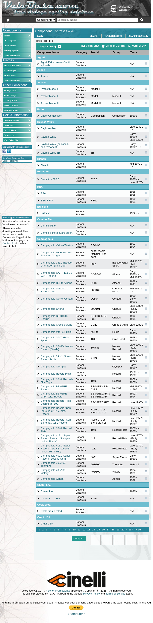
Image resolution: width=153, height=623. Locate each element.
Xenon (116, 478)
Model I (116, 96)
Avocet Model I (49, 96)
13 (88, 529)
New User (128, 25)
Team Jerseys (10, 95)
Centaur (117, 298)
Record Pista (119, 429)
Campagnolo (45, 238)
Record (116, 373)
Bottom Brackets (81, 64)
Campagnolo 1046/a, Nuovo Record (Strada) (57, 348)
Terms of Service (115, 593)
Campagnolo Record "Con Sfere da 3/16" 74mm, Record (56, 410)
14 (93, 529)
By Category (10, 40)
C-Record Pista (118, 290)
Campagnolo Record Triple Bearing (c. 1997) (56, 402)
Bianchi (42, 158)
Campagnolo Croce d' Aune (56, 324)
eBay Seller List (11, 140)
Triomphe (117, 464)
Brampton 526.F (50, 179)
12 (83, 529)
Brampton (43, 171)
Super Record (120, 457)
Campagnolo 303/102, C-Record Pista (55, 290)
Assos (41, 69)
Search (7, 35)
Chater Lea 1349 (50, 498)
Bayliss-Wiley (45, 121)
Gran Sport (118, 339)
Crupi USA (43, 517)
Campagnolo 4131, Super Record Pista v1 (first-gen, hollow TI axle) (56, 438)
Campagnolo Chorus (52, 308)
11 (78, 529)
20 (122, 529)
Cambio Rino (45, 219)
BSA (40, 187)
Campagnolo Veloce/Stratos (57, 245)
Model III (117, 103)
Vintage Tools (10, 90)
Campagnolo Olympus (53, 366)
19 (118, 529)
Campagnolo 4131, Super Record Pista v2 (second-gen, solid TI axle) (55, 448)
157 (130, 529)
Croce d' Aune (120, 324)
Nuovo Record (116, 348)
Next (138, 529)
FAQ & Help (10, 130)
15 (98, 529)
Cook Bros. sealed (51, 511)
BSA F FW (47, 200)
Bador (41, 109)
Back (40, 36)
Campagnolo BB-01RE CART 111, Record (54, 395)
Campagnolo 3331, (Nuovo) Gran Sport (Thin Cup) (57, 264)
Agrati (41, 57)
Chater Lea (44, 484)
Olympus (117, 366)
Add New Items (11, 110)
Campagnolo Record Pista (56, 373)
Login (115, 25)
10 (74, 529)
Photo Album (10, 45)
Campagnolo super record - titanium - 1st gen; (56, 254)
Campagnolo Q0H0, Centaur (57, 298)
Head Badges (10, 70)
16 (103, 529)
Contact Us (9, 135)
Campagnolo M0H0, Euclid (56, 331)
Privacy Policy (91, 593)
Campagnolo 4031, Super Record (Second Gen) (55, 457)
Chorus (116, 308)
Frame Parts (10, 75)
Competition (119, 115)
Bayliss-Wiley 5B (50, 152)
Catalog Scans (10, 100)
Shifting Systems (11, 50)
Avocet (41, 82)
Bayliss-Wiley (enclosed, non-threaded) (55, 145)
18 (113, 529)
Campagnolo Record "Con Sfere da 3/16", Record (56, 421)
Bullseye (42, 206)
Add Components (12, 55)
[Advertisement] (16, 189)
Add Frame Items (12, 80)
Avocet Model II (49, 88)
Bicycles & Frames (13, 65)
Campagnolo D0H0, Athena (56, 282)
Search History (114, 36)
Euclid (115, 331)
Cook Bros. (44, 504)
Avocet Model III (50, 103)
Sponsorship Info (10, 161)
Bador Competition (51, 115)
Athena (116, 274)
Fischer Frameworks (58, 590)
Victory (116, 471)
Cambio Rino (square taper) (57, 232)
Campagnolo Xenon (52, 478)
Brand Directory (11, 120)
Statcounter (76, 614)
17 (108, 529)
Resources (8, 125)
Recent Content (11, 105)
